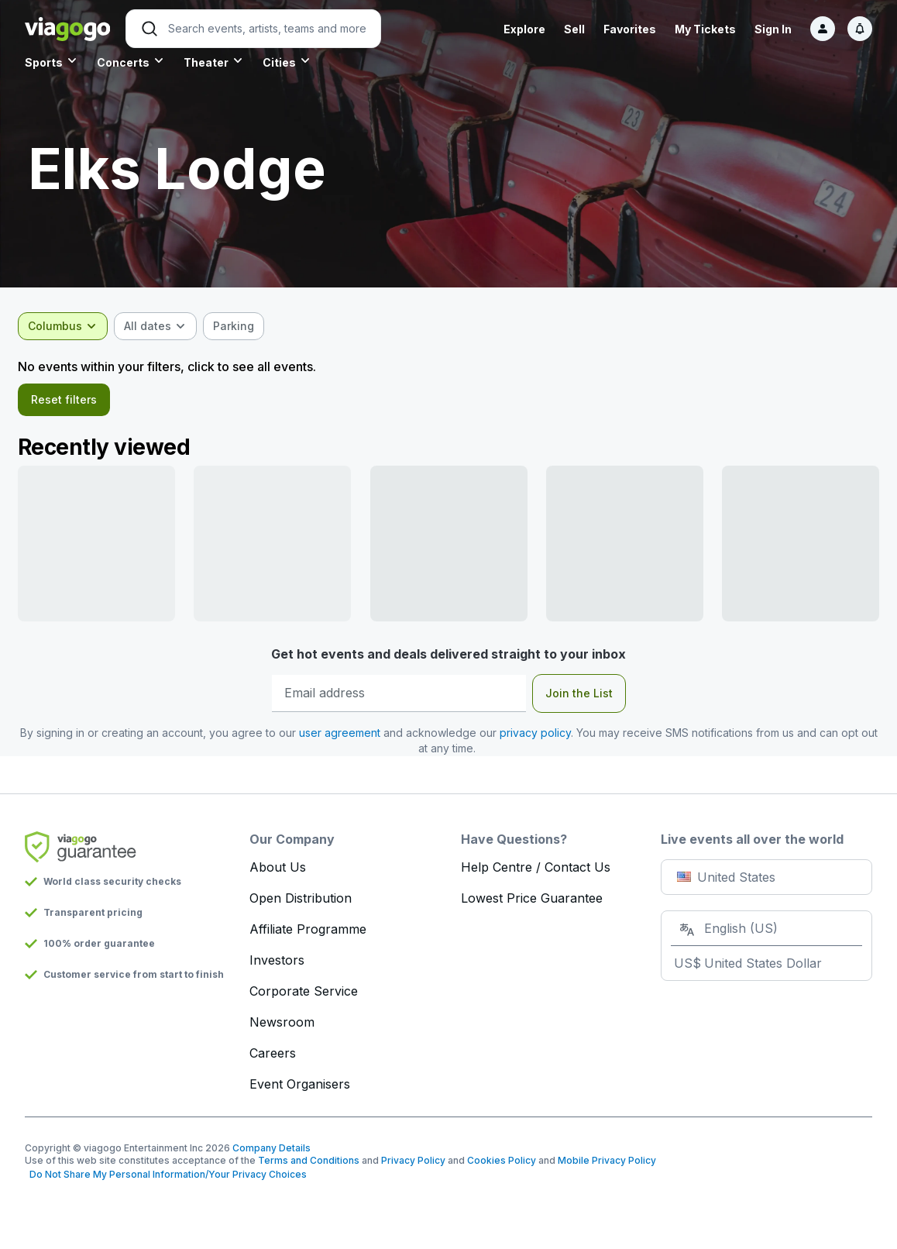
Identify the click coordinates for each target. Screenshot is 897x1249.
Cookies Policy (501, 1165)
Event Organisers (299, 1088)
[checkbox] (240, 326)
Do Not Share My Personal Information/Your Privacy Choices (166, 1179)
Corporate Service (303, 995)
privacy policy (544, 737)
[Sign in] (822, 28)
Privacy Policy (413, 1165)
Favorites (629, 29)
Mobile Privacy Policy (607, 1165)
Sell (574, 29)
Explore (524, 29)
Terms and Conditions (308, 1165)
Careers (272, 1057)
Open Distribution (300, 902)
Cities (279, 62)
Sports (44, 62)
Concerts (123, 62)
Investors (276, 964)
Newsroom (281, 1026)
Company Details (271, 1152)
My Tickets (705, 29)
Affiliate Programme (307, 933)
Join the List (579, 697)
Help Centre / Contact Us (535, 871)
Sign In (773, 29)
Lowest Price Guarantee (532, 902)
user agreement (349, 737)
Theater (206, 62)
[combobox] (70, 326)
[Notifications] (859, 28)
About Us (277, 871)
